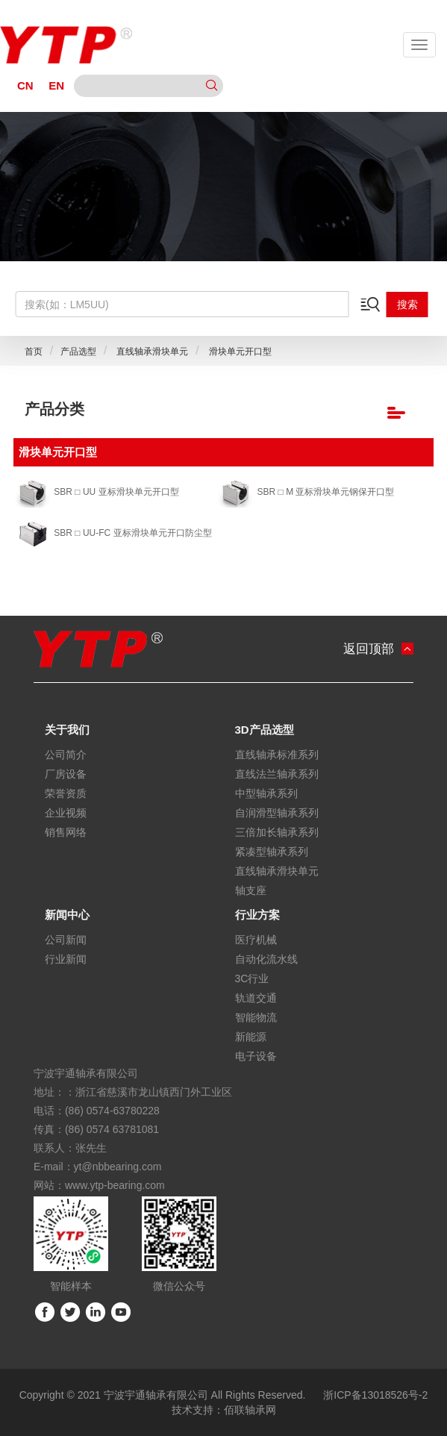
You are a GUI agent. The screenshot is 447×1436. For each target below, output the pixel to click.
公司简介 (66, 755)
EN (56, 85)
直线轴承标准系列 (277, 755)
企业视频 (66, 813)
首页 (34, 351)
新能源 (250, 1037)
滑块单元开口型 (238, 351)
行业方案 (257, 914)
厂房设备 (66, 774)
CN (25, 85)
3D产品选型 (264, 729)
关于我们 (67, 729)
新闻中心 (67, 914)
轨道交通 (256, 998)
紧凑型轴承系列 (271, 852)
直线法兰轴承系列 (277, 774)
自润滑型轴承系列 (277, 813)
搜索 (407, 304)
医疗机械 (256, 940)
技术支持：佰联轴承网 (224, 1410)
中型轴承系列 (266, 793)
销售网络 (66, 832)
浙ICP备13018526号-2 (375, 1395)
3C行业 (252, 978)
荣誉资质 (66, 793)
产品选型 (78, 351)
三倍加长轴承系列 (277, 832)
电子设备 (256, 1056)
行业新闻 (66, 959)
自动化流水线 (266, 959)
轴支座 (250, 890)
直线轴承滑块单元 (151, 351)
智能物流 (256, 1017)
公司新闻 (66, 940)
